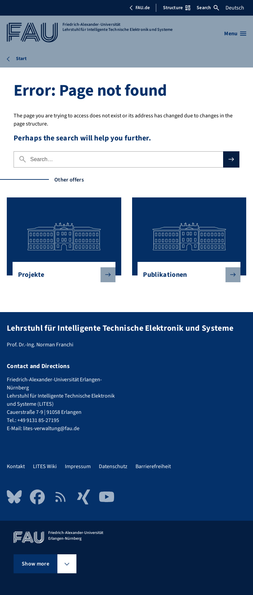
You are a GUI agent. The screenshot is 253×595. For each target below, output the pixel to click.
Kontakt (16, 466)
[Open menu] (235, 33)
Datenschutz (113, 466)
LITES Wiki (45, 466)
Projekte (61, 274)
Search (208, 7)
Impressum (78, 466)
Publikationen (186, 274)
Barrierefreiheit (153, 466)
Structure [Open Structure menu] (176, 7)
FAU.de (139, 7)
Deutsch (234, 8)
